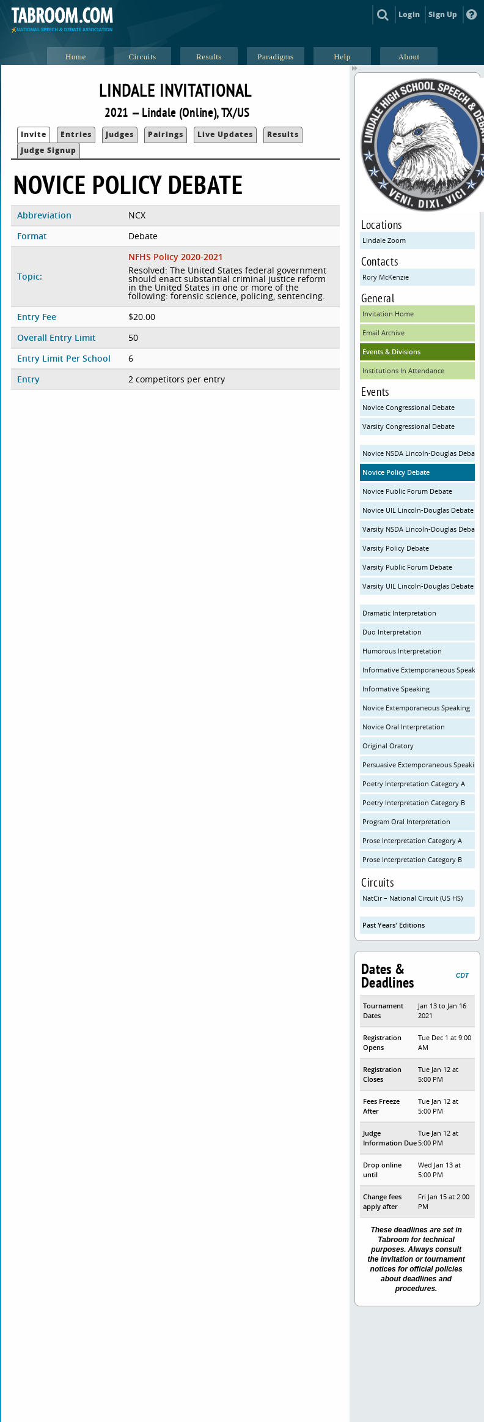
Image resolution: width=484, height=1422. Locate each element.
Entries (76, 134)
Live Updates (225, 134)
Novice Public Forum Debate (407, 491)
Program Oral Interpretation (406, 821)
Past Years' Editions (393, 924)
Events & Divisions (391, 351)
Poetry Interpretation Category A (413, 783)
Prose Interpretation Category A (412, 840)
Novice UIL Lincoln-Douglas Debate (418, 510)
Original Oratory (388, 745)
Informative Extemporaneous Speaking (418, 669)
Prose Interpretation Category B (412, 859)
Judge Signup (48, 150)
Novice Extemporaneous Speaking (416, 707)
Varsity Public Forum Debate (407, 566)
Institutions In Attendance (403, 370)
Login (409, 14)
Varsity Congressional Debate (408, 426)
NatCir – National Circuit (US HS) (412, 898)
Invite (33, 134)
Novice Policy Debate (396, 472)
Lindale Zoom (384, 240)
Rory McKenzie (385, 276)
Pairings (165, 134)
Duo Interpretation (392, 631)
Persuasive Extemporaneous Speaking (418, 764)
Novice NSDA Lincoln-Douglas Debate (418, 453)
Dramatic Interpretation (399, 612)
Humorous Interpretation (402, 650)
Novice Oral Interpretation (403, 726)
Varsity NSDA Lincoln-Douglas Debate (418, 529)
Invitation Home (388, 313)
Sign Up (442, 14)
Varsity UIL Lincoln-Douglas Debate (418, 585)
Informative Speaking (396, 688)
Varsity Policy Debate (395, 548)
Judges (120, 134)
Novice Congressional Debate (408, 407)
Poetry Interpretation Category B (413, 802)
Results (283, 134)
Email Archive (383, 332)
